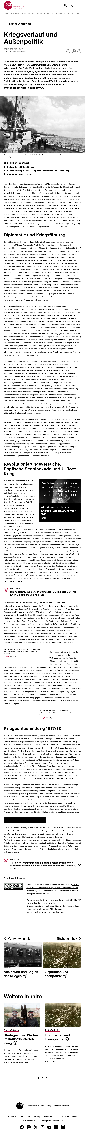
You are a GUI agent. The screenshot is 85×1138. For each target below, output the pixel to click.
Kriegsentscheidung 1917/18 (19, 174)
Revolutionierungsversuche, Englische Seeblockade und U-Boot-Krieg (38, 171)
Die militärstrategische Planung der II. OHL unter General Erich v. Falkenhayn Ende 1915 (43, 592)
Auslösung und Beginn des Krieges (21, 1077)
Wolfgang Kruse (13, 49)
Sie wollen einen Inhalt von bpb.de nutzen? (45, 1015)
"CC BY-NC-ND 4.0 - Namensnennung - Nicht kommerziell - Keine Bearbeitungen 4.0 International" (52, 991)
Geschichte (16, 13)
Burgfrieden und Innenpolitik (55, 1077)
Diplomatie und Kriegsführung (20, 167)
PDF (8, 710)
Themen (6, 13)
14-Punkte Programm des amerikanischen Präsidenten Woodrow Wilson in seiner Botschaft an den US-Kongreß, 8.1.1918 (43, 967)
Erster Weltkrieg (59, 13)
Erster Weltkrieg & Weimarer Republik (37, 13)
